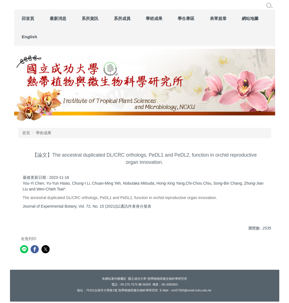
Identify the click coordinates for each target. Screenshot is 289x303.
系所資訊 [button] (90, 18)
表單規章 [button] (218, 18)
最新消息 (58, 18)
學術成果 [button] (154, 18)
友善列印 (28, 238)
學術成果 (43, 133)
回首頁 (28, 18)
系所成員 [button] (122, 18)
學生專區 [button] (186, 18)
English (29, 36)
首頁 (26, 133)
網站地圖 (250, 18)
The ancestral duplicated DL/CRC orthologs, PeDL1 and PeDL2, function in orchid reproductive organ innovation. (120, 197)
